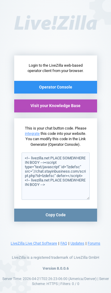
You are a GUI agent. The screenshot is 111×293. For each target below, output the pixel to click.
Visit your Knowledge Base (55, 105)
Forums (94, 243)
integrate (32, 133)
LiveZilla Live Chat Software (34, 243)
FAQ (63, 243)
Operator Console (55, 87)
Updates (77, 243)
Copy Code (56, 214)
